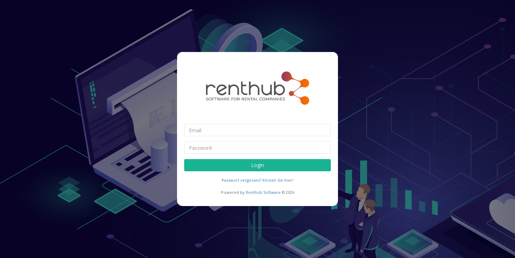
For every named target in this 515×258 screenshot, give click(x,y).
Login (257, 165)
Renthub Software (263, 192)
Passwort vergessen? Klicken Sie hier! (257, 180)
